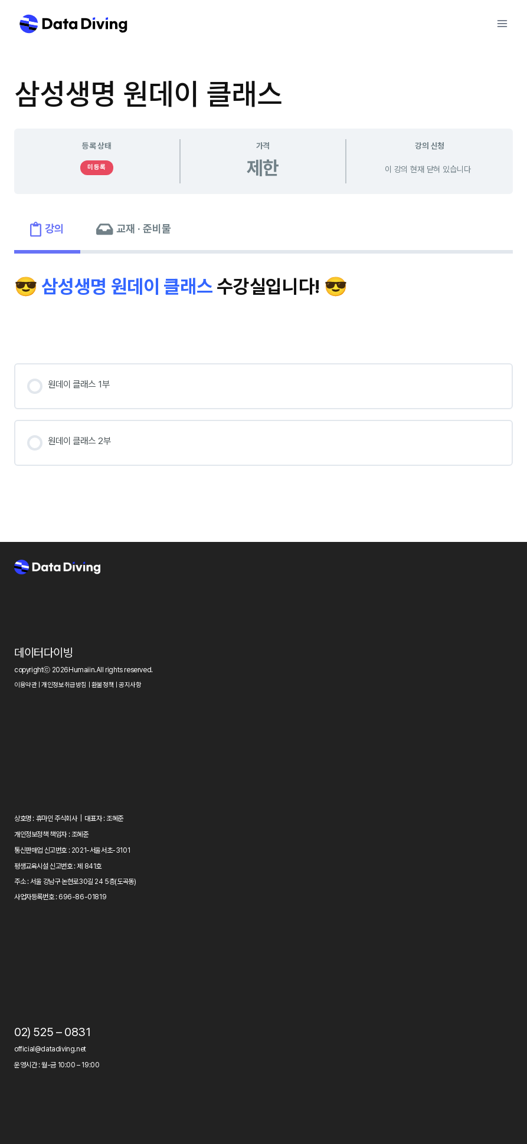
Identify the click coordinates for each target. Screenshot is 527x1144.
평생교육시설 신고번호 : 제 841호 (58, 866)
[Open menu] (502, 23)
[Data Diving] (73, 24)
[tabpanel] (263, 378)
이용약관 (25, 685)
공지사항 (130, 685)
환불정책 (102, 685)
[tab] (47, 229)
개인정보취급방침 (64, 685)
